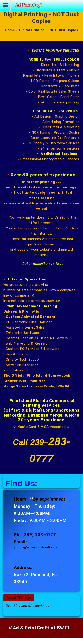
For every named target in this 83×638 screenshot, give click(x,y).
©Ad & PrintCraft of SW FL (40, 627)
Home (10, 30)
